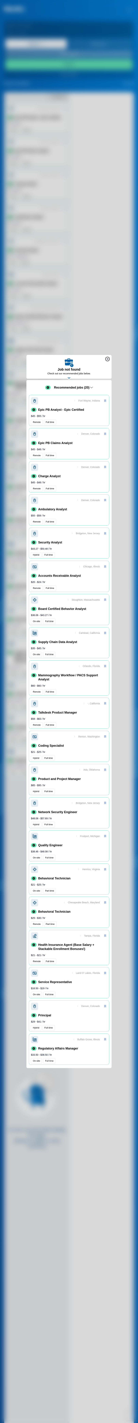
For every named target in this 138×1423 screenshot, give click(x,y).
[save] (105, 400)
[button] (69, 410)
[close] (107, 359)
